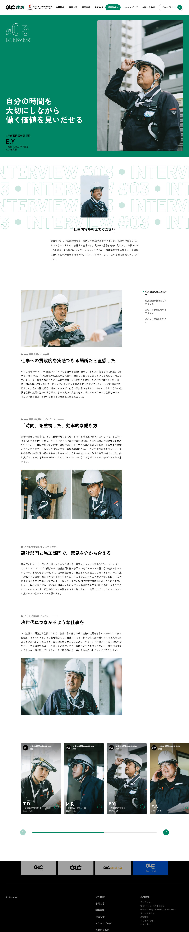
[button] (166, 832)
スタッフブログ (130, 7)
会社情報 (60, 7)
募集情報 (144, 917)
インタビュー (146, 902)
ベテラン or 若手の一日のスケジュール (157, 909)
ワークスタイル (147, 913)
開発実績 (86, 7)
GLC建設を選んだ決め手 (156, 293)
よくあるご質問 (147, 920)
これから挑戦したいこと (155, 321)
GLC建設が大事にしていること (156, 302)
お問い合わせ (148, 7)
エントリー (145, 924)
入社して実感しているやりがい (155, 311)
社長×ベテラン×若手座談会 (152, 906)
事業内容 (73, 7)
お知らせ (99, 7)
